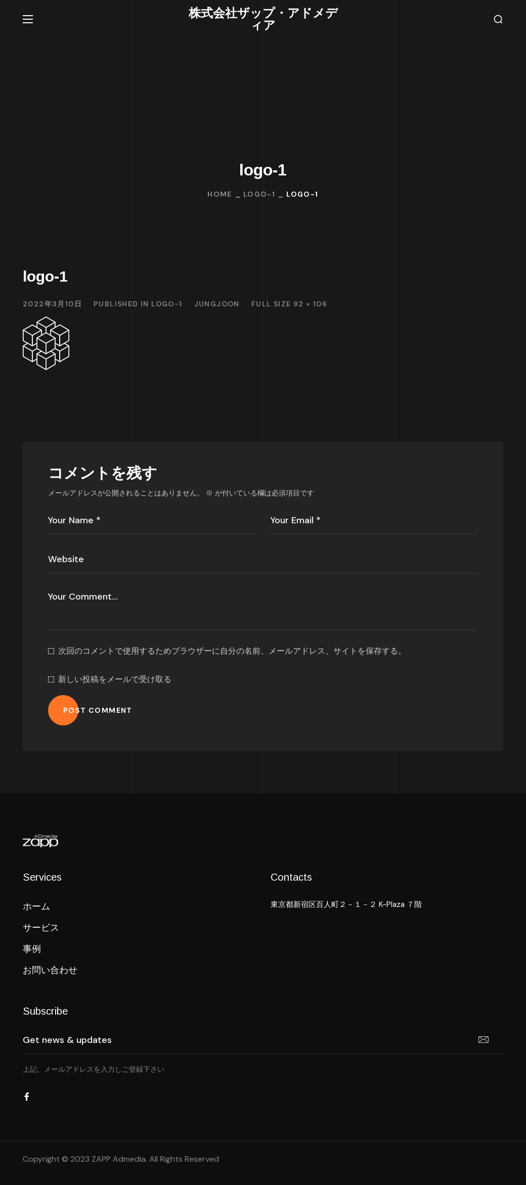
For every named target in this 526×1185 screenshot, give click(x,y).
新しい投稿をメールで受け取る (114, 679)
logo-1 (259, 194)
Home (219, 194)
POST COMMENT (98, 710)
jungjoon (217, 303)
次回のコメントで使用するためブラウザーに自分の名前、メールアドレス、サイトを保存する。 (232, 651)
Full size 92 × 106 (289, 303)
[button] (498, 19)
